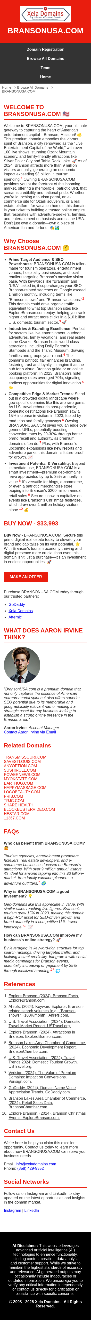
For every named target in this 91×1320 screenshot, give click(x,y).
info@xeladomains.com (36, 1164)
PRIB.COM (13, 796)
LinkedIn (31, 1210)
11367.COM (14, 818)
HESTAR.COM (16, 814)
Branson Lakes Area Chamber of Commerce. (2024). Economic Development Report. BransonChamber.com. (47, 1047)
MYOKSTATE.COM (20, 779)
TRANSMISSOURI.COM (25, 757)
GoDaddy (16, 605)
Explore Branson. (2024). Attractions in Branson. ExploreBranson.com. (41, 1034)
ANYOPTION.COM (20, 766)
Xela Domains (20, 611)
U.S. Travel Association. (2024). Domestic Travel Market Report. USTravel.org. (44, 1023)
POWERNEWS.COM (22, 775)
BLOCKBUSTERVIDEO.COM (29, 809)
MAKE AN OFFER (26, 577)
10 (21, 508)
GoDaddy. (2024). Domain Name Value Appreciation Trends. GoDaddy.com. (42, 1090)
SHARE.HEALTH (18, 805)
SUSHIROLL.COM (20, 770)
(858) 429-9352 (30, 1168)
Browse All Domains (45, 59)
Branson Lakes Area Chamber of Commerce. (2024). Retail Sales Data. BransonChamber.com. (47, 1102)
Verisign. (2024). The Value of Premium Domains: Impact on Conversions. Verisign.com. (42, 1077)
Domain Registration (45, 49)
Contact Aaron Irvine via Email (30, 732)
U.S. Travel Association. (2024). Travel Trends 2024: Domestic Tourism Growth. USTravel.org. (43, 1062)
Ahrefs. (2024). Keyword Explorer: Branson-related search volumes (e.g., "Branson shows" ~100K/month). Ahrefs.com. (46, 1010)
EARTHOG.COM (18, 783)
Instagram (12, 1210)
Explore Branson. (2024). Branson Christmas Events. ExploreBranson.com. (47, 1115)
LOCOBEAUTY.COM (22, 792)
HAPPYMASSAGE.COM (25, 788)
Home (45, 77)
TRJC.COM (14, 801)
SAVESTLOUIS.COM (22, 762)
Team (45, 68)
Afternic (15, 617)
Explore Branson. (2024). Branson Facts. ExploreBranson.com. (43, 998)
